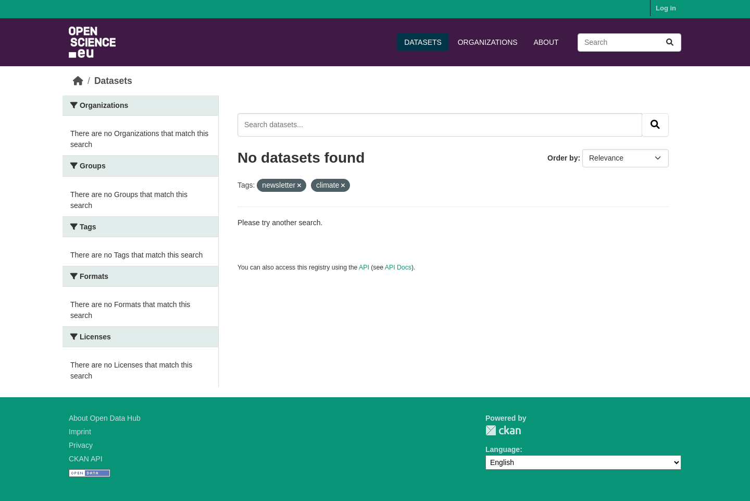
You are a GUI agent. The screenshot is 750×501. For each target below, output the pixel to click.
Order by (562, 158)
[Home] (78, 81)
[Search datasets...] (629, 42)
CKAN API (86, 459)
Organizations (488, 42)
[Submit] (669, 42)
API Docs (398, 267)
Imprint (80, 431)
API (364, 267)
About (545, 42)
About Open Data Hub (105, 418)
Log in (666, 8)
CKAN (503, 430)
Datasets (423, 42)
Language (502, 449)
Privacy (81, 445)
